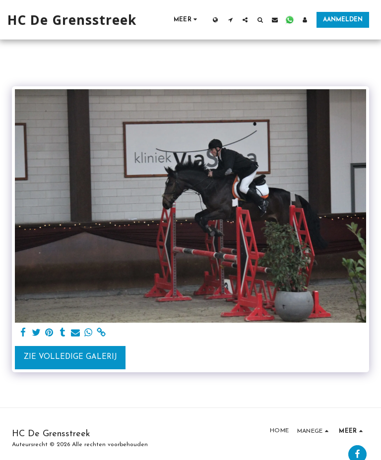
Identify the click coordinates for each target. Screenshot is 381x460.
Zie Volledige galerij (70, 357)
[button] (230, 19)
